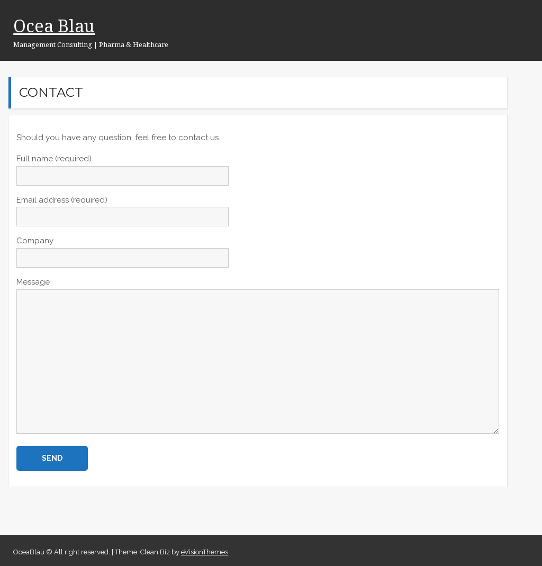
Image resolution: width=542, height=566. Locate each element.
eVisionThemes (204, 552)
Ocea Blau (54, 25)
